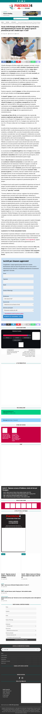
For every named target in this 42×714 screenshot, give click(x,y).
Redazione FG (11, 33)
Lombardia (17, 337)
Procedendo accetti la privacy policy (14, 313)
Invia (14, 412)
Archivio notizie (4, 655)
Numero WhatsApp (7, 290)
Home (2, 653)
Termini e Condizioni (23, 712)
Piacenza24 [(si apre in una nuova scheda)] (15, 420)
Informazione (3, 659)
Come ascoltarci (4, 657)
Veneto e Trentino (17, 340)
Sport (21, 444)
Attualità (17, 33)
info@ (7, 695)
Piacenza (7, 337)
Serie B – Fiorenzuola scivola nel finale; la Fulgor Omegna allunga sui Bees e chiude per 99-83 (19, 493)
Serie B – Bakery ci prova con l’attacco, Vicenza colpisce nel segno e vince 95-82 (17, 492)
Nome (4, 273)
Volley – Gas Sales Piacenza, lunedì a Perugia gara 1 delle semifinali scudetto (16, 496)
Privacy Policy (17, 712)
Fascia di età (6, 302)
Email (4, 285)
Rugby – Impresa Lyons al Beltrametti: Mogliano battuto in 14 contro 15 (15, 495)
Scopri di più (5, 696)
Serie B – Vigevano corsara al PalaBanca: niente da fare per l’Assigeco (8, 575)
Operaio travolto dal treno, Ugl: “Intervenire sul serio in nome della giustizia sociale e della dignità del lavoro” (6, 436)
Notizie (7, 22)
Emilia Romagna (26, 337)
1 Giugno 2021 (4, 33)
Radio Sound (10, 420)
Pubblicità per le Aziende (5, 661)
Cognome (5, 279)
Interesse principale (8, 307)
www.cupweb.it (30, 239)
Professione (6, 296)
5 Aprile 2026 (4, 579)
